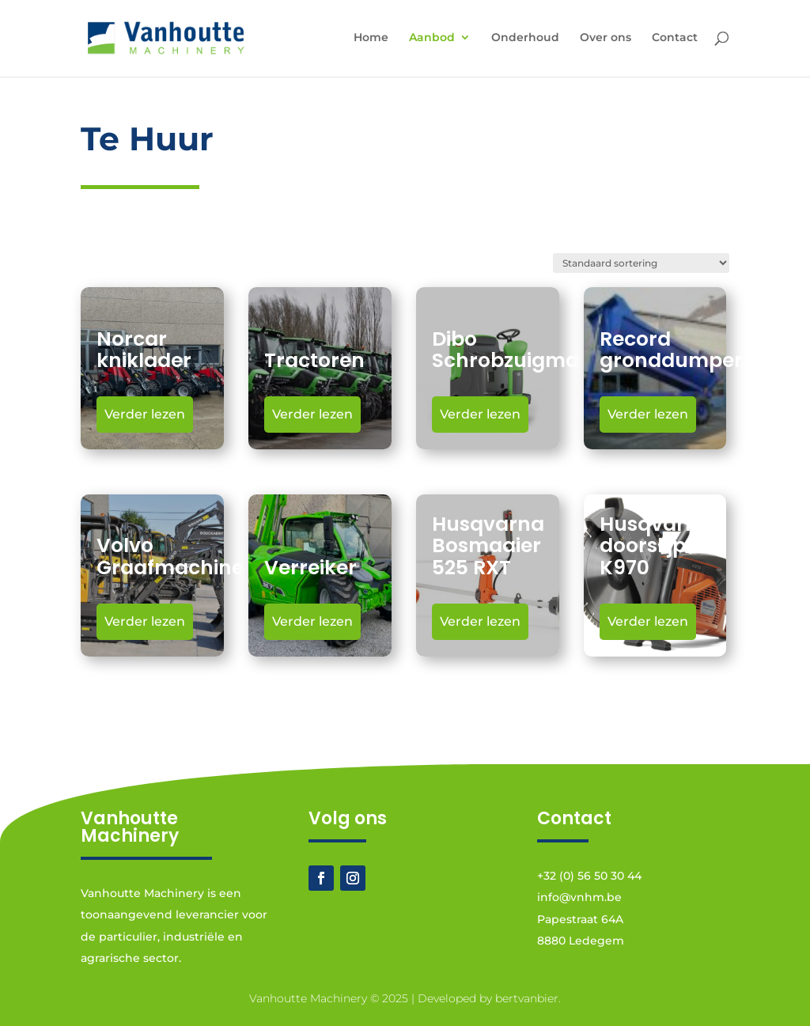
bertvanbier (526, 998)
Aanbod (432, 38)
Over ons (605, 38)
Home (371, 38)
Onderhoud (525, 38)
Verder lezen (144, 414)
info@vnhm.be (579, 897)
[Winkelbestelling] (641, 263)
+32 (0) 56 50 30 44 (589, 876)
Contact (675, 38)
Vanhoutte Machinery (308, 998)
